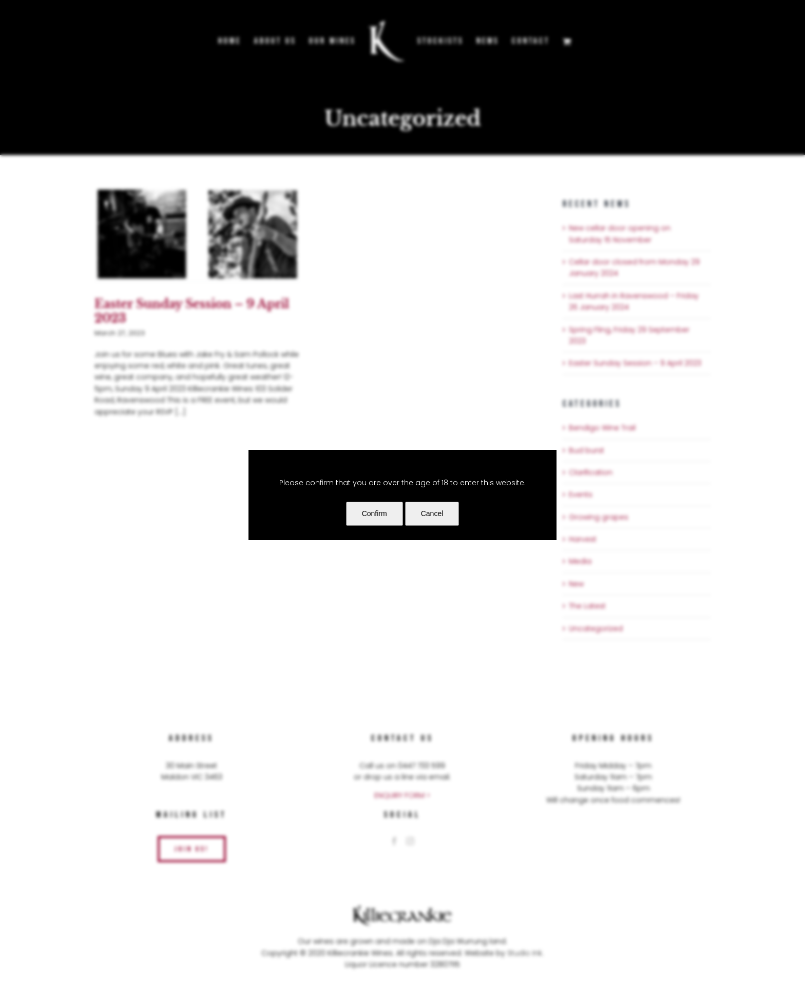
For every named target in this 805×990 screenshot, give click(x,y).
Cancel (432, 513)
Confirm (374, 513)
